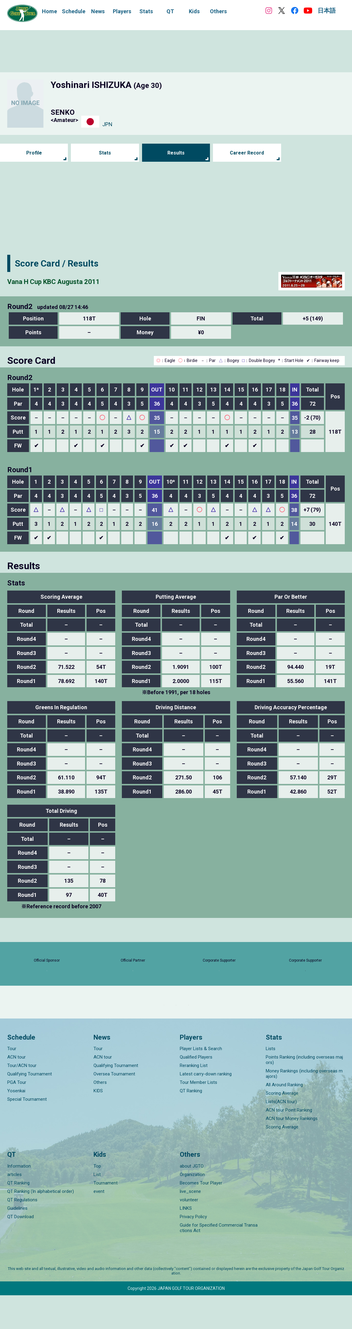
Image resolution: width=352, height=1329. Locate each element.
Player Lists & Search (201, 1082)
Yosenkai (16, 1124)
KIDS (98, 1124)
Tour (11, 1082)
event (99, 1225)
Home (49, 11)
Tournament (106, 1216)
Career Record (247, 153)
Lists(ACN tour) (281, 1135)
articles (14, 1208)
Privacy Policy (193, 1250)
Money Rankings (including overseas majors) (304, 1107)
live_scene (190, 1225)
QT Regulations (22, 1233)
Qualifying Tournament (29, 1107)
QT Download (20, 1250)
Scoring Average (282, 1127)
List (97, 1208)
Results (176, 153)
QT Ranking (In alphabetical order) (40, 1225)
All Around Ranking (284, 1118)
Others (100, 1116)
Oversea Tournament (114, 1107)
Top (97, 1200)
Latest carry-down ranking (206, 1107)
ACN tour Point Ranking (289, 1143)
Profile (34, 153)
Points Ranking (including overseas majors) (304, 1093)
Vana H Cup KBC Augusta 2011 (70, 281)
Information (19, 1200)
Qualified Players (196, 1090)
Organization (192, 1208)
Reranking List (194, 1099)
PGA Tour (16, 1116)
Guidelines (17, 1242)
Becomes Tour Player (201, 1216)
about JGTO (192, 1200)
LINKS (186, 1242)
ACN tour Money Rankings (292, 1152)
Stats (105, 153)
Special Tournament (27, 1133)
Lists (270, 1082)
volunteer (189, 1233)
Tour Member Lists (198, 1116)
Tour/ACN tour (21, 1099)
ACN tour (16, 1090)
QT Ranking (191, 1124)
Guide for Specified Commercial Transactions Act (219, 1261)
